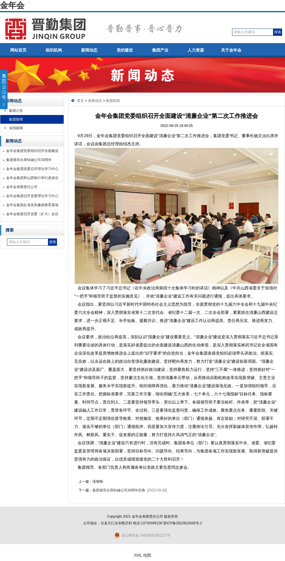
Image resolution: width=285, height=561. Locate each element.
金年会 (12, 5)
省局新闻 (16, 128)
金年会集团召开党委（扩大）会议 (32, 214)
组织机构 (54, 50)
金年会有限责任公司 (22, 187)
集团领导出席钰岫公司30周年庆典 (118, 490)
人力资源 (196, 50)
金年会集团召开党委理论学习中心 (32, 196)
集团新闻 (16, 119)
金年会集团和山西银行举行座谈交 (32, 178)
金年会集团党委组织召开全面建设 (32, 151)
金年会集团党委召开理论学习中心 (32, 169)
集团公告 (16, 111)
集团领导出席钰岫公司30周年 (29, 160)
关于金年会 (231, 50)
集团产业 (160, 50)
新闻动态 (89, 50)
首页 (80, 101)
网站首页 (18, 50)
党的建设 (125, 50)
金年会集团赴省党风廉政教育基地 (32, 205)
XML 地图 (142, 555)
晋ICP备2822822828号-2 (182, 523)
